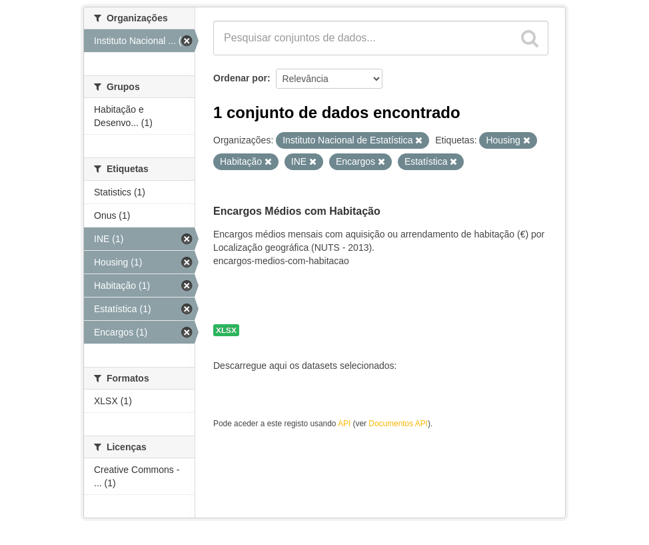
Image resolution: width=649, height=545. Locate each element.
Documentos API (398, 423)
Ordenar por (240, 78)
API (344, 423)
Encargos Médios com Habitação (296, 211)
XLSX (226, 330)
